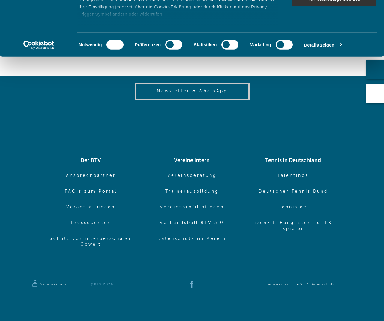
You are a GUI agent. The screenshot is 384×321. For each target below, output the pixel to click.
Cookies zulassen (334, 14)
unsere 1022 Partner (119, 21)
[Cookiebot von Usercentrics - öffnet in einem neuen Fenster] (39, 96)
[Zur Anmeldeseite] (50, 284)
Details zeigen (319, 95)
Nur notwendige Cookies (334, 50)
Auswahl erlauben (334, 32)
